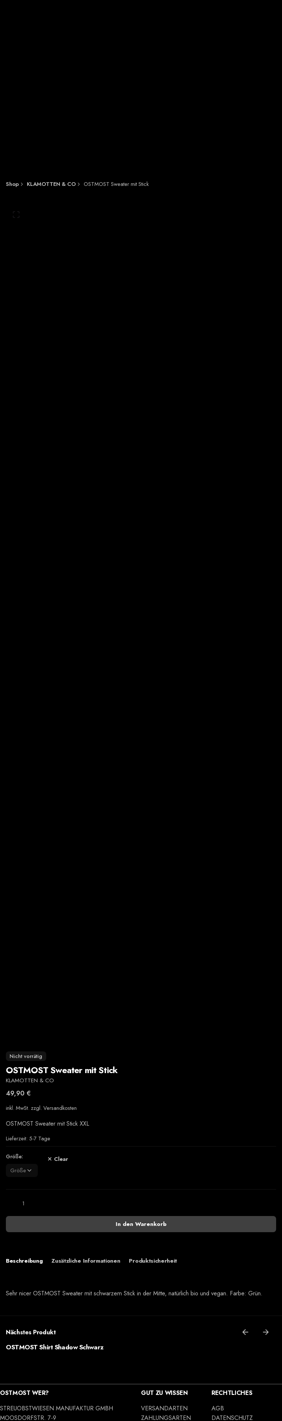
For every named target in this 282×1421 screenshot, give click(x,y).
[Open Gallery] (16, 214)
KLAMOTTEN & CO (30, 1080)
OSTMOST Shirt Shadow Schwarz (55, 1347)
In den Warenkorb (141, 1224)
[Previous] (245, 1332)
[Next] (266, 1332)
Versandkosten (60, 1108)
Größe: (14, 1156)
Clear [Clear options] (56, 1159)
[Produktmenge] (23, 1203)
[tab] (24, 1260)
